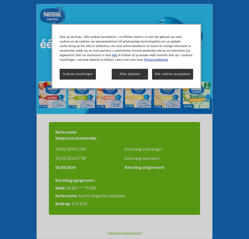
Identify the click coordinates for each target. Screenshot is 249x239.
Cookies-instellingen (78, 74)
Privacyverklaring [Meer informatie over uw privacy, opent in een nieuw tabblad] (156, 60)
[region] (126, 56)
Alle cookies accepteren (172, 74)
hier (114, 55)
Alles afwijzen (130, 74)
